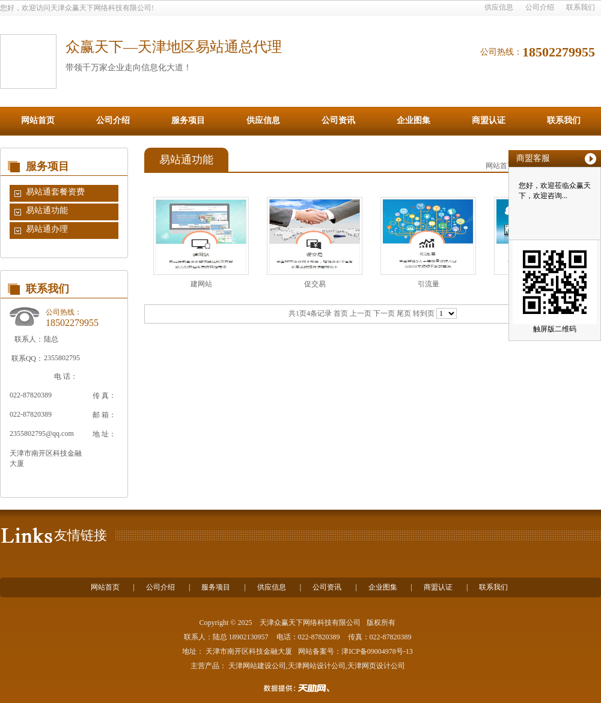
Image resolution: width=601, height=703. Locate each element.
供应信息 (498, 7)
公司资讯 (338, 120)
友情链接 (80, 535)
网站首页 (38, 120)
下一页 (384, 313)
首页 (341, 313)
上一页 (360, 313)
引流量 (428, 284)
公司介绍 (539, 7)
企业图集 (413, 120)
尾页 (404, 313)
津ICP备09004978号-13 (377, 651)
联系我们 (580, 7)
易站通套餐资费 (55, 191)
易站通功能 (47, 210)
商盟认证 (488, 120)
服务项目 (188, 120)
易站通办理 (47, 229)
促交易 (315, 284)
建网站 (201, 284)
